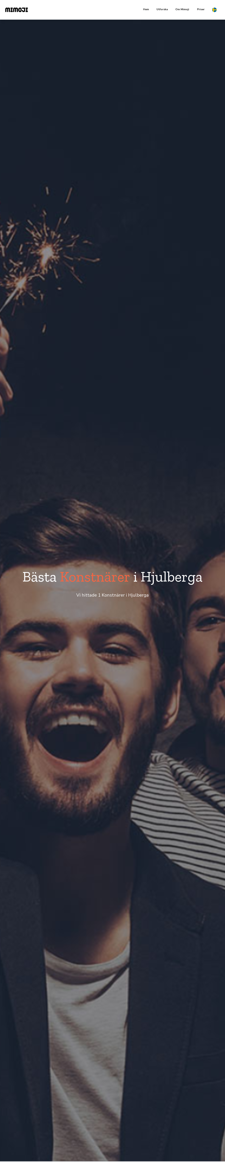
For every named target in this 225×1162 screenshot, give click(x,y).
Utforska (162, 9)
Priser (201, 9)
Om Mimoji (182, 9)
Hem (146, 9)
